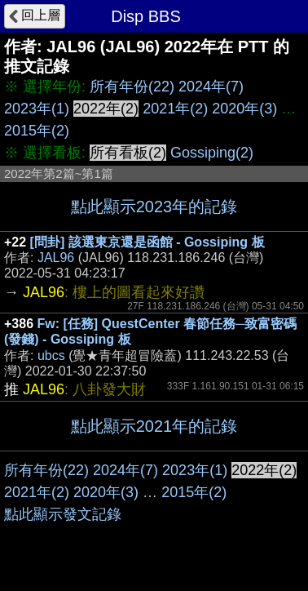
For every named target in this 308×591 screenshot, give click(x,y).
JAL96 (55, 257)
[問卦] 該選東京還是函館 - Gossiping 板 (147, 242)
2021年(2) (175, 108)
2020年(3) (244, 108)
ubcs (51, 355)
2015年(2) (36, 130)
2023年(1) (36, 108)
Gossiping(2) (211, 152)
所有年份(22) (132, 86)
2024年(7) (211, 86)
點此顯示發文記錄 (62, 514)
